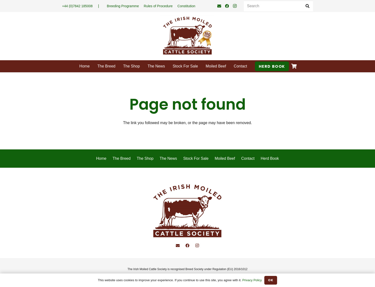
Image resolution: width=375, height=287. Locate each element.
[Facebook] (227, 6)
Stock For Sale (196, 158)
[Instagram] (235, 6)
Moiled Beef (225, 158)
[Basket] (294, 66)
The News (168, 158)
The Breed (122, 158)
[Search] (278, 6)
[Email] (219, 6)
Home (101, 158)
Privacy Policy (252, 280)
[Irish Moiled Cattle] (187, 211)
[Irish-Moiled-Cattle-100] (187, 36)
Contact (247, 158)
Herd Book (270, 158)
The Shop (145, 158)
